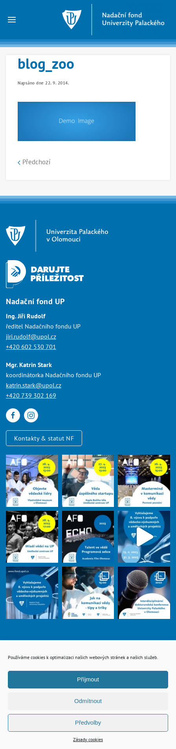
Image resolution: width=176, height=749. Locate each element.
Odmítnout (88, 701)
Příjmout (88, 679)
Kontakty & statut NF (44, 438)
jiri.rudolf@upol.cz (31, 336)
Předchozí (34, 162)
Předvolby (88, 722)
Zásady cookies (88, 739)
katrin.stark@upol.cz (33, 385)
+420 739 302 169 (31, 395)
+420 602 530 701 (31, 347)
